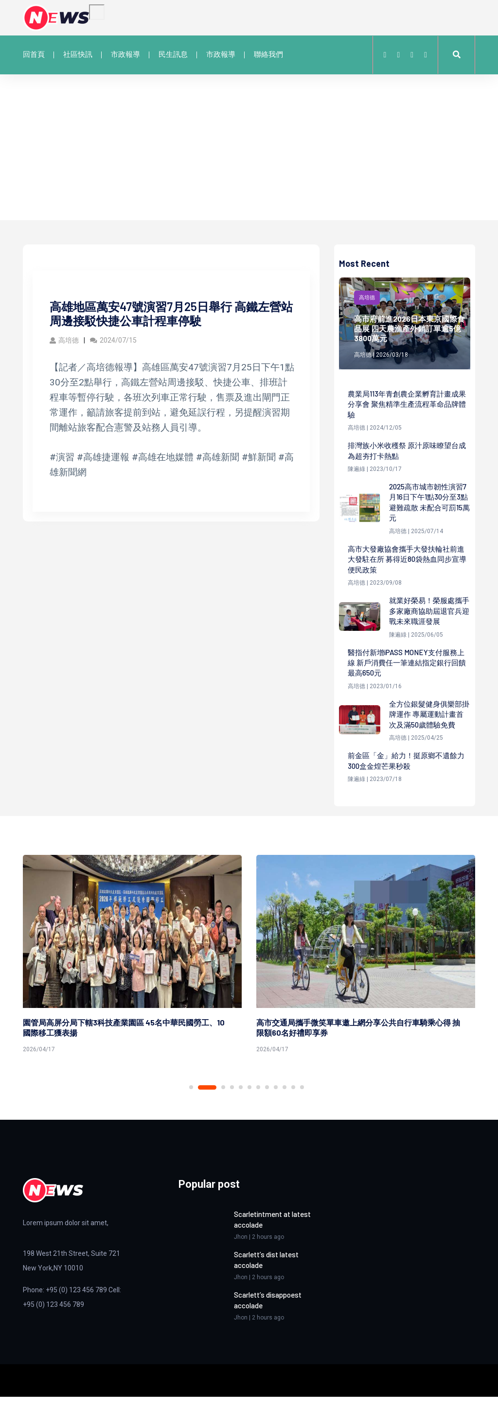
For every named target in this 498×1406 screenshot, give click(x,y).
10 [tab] (284, 1097)
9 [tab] (276, 1097)
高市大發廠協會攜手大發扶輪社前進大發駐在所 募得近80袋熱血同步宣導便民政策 (407, 563)
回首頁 (34, 54)
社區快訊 (77, 54)
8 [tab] (267, 1097)
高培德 (64, 340)
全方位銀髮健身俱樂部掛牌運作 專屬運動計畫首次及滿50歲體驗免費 (428, 723)
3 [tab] (223, 1097)
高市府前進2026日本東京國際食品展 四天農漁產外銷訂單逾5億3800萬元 (409, 328)
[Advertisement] (249, 147)
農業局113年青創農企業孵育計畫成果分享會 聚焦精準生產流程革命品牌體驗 (407, 404)
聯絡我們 (268, 54)
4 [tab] (232, 1097)
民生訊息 (173, 54)
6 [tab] (249, 1097)
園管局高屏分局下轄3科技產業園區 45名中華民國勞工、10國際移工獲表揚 (124, 1038)
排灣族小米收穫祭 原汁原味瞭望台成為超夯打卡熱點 (407, 452)
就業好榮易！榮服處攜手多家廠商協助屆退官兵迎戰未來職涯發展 (428, 616)
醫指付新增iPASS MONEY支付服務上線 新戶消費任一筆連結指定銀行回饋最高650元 (407, 670)
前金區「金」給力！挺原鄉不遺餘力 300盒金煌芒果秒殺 (406, 771)
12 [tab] (302, 1097)
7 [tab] (258, 1097)
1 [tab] (191, 1097)
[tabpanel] (132, 966)
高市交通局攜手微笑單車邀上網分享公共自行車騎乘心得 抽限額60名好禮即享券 (358, 1038)
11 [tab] (293, 1097)
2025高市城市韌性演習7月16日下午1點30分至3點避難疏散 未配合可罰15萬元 (429, 505)
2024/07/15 (113, 340)
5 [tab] (241, 1097)
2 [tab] (207, 1097)
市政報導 (125, 54)
